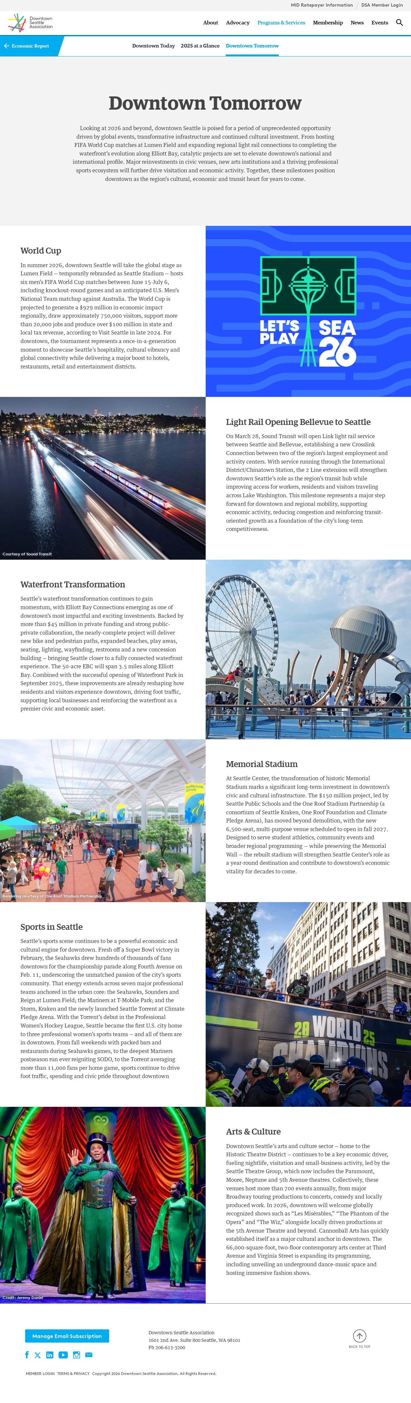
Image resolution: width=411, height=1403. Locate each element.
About (210, 22)
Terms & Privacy (73, 1373)
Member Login (40, 1373)
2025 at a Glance (200, 46)
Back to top (359, 1339)
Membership (328, 22)
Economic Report (30, 46)
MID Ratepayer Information (322, 5)
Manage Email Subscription (67, 1336)
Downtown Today (153, 46)
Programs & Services (281, 22)
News (357, 22)
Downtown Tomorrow (252, 46)
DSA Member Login (382, 5)
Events (380, 22)
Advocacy (238, 22)
